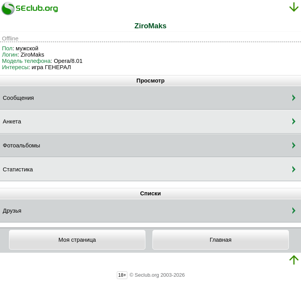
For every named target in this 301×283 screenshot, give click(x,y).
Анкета (12, 121)
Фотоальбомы (21, 145)
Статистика (18, 169)
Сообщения (18, 98)
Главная (221, 240)
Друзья (12, 211)
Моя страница (77, 240)
